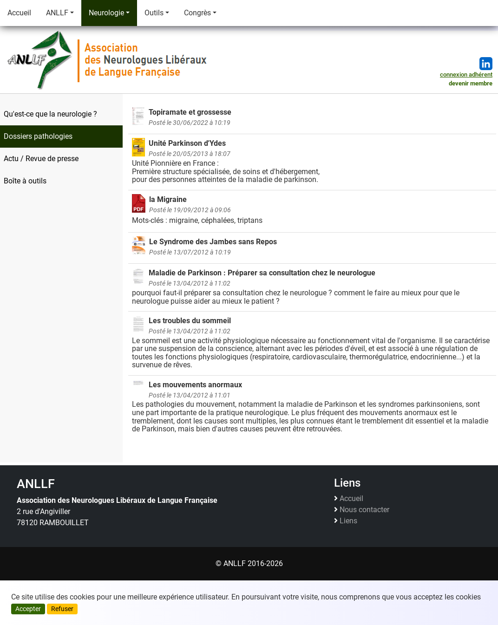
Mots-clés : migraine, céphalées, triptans (312, 209)
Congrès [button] (197, 12)
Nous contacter (364, 510)
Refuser (62, 608)
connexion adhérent (466, 74)
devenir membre (470, 83)
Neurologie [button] (106, 12)
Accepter (28, 608)
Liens (348, 521)
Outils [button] (154, 12)
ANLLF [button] (57, 12)
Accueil (19, 12)
